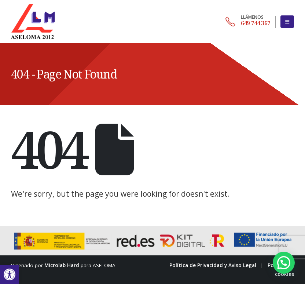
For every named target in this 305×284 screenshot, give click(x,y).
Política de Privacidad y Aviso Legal (212, 265)
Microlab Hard (61, 265)
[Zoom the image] (33, 4)
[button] (9, 274)
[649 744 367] (247, 22)
